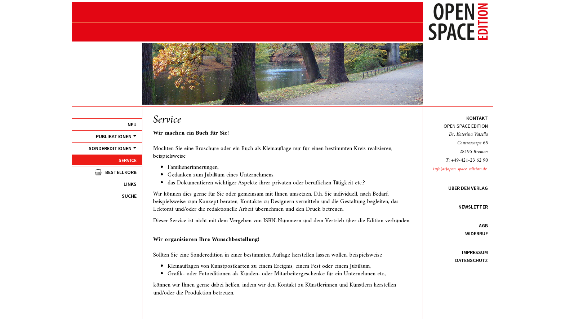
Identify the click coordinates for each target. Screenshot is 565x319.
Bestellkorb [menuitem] (121, 172)
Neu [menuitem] (132, 124)
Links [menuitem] (130, 184)
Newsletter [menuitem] (473, 207)
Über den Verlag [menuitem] (468, 188)
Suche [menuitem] (129, 196)
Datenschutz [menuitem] (471, 260)
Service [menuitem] (128, 160)
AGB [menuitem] (483, 225)
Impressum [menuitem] (475, 252)
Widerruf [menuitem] (476, 233)
